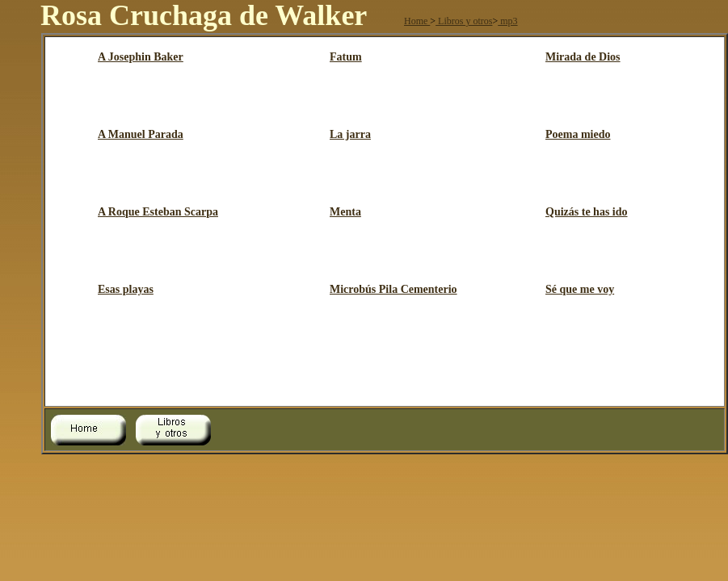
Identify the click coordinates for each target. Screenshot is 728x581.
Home (417, 21)
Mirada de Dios (583, 57)
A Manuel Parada (140, 134)
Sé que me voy (579, 289)
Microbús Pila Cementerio (393, 289)
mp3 (507, 21)
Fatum (346, 57)
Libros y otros (464, 21)
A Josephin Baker (140, 57)
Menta (345, 212)
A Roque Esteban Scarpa (158, 212)
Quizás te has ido (586, 212)
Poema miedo (577, 134)
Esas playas (126, 289)
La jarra (350, 134)
